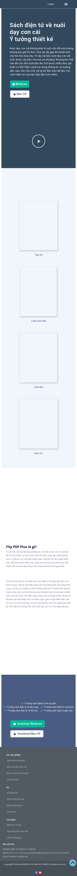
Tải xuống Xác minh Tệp (17, 831)
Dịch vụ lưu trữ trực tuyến (18, 773)
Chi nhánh (11, 812)
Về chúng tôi (12, 793)
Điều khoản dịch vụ (15, 805)
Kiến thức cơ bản (14, 825)
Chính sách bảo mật (15, 799)
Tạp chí (38, 254)
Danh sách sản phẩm (16, 760)
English (51, 4)
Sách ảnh (38, 387)
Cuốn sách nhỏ (38, 320)
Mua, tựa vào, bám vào (17, 767)
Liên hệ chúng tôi (14, 838)
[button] (66, 4)
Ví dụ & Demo (13, 779)
